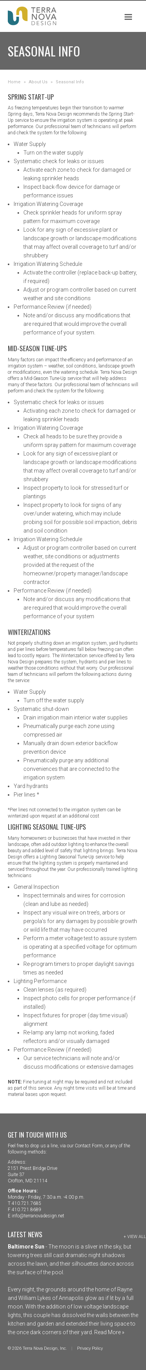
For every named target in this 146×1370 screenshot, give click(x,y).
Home (14, 81)
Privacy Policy (90, 1348)
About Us (38, 81)
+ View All (134, 1236)
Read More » (108, 1332)
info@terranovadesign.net (38, 1216)
